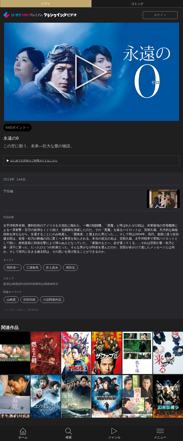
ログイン (160, 15)
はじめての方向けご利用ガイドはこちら (34, 160)
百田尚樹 (29, 299)
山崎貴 (11, 299)
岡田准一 (13, 267)
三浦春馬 (32, 267)
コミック (137, 3)
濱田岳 (70, 267)
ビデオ (45, 3)
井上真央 (52, 267)
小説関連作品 (52, 299)
